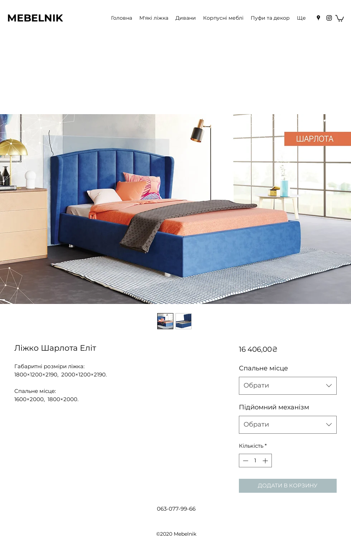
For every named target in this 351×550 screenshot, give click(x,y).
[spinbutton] (255, 460)
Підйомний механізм (274, 407)
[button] (339, 17)
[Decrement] (245, 460)
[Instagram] (329, 17)
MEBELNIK (35, 18)
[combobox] (288, 386)
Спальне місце (263, 368)
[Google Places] (318, 17)
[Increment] (266, 460)
